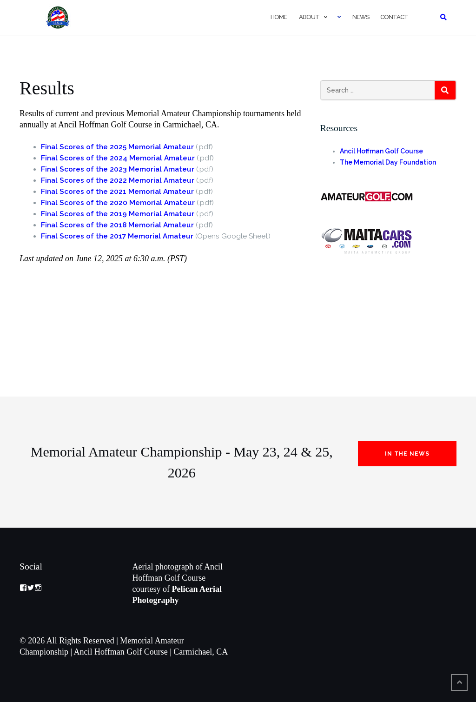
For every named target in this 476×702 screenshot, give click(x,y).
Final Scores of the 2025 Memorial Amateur (117, 147)
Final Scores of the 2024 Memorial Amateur (118, 158)
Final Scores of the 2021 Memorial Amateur (117, 191)
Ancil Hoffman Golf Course (381, 151)
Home (278, 16)
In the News (407, 453)
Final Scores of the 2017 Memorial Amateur (117, 236)
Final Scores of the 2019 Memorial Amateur (117, 214)
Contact (394, 16)
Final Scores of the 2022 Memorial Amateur (117, 180)
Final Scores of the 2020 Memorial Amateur (118, 203)
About (308, 16)
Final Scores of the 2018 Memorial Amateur (117, 225)
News (360, 16)
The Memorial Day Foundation (388, 162)
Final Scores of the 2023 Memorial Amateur (117, 169)
